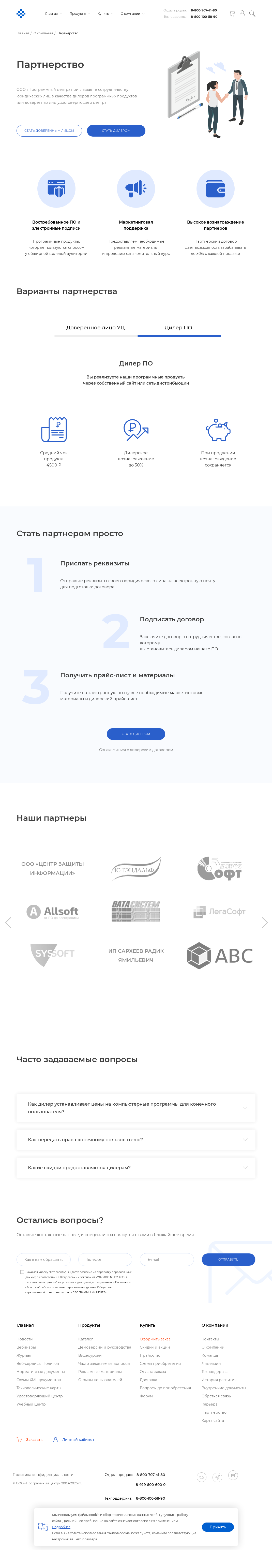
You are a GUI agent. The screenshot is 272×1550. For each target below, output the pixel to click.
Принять (218, 1527)
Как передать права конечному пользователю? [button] (138, 1140)
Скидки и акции (155, 1347)
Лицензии (211, 1363)
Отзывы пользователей (100, 1380)
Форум (146, 1396)
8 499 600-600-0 (150, 1484)
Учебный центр (31, 1404)
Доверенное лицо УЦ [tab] (95, 328)
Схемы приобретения (160, 1363)
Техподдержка (215, 1371)
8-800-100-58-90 (204, 17)
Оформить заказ (155, 1339)
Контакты (210, 1339)
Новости (25, 1339)
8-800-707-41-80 (204, 10)
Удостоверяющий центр (40, 1396)
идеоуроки (90, 1355)
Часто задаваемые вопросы (104, 1363)
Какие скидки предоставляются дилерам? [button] (138, 1168)
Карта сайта (213, 1420)
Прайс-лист (151, 1355)
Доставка (148, 1380)
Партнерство (214, 1412)
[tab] (136, 1108)
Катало (85, 1339)
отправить (228, 1259)
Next (264, 922)
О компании (132, 14)
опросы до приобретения (165, 1388)
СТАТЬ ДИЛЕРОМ (116, 131)
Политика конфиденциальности (43, 1474)
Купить (105, 14)
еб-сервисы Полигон (38, 1363)
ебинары (26, 1347)
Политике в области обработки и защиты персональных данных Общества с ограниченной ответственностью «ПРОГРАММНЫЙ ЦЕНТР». (77, 1287)
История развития (219, 1380)
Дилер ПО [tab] (178, 328)
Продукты (79, 14)
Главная (53, 14)
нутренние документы (224, 1388)
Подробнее (61, 1527)
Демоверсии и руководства (104, 1347)
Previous (8, 922)
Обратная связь (216, 1396)
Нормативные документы (41, 1371)
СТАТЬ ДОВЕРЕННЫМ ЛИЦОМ (49, 131)
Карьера (210, 1404)
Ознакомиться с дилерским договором (136, 750)
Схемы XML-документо (39, 1380)
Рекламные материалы (100, 1371)
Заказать (29, 1439)
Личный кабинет (73, 1439)
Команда (210, 1355)
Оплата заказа (153, 1371)
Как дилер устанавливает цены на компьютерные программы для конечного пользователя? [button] (138, 1108)
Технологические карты (39, 1388)
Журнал (24, 1355)
